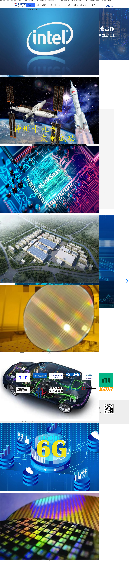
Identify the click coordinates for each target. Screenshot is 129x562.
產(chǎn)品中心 (55, 5)
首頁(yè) (30, 5)
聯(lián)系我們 (32, 9)
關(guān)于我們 (42, 5)
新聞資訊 (92, 5)
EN (112, 6)
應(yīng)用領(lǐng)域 (79, 5)
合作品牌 (67, 5)
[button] (127, 281)
